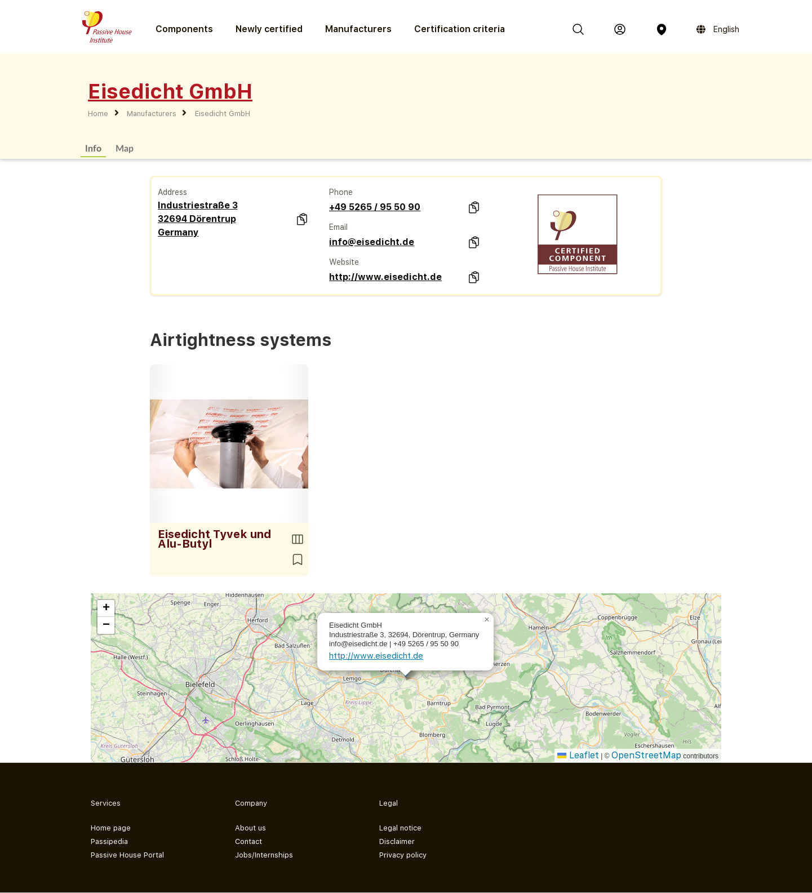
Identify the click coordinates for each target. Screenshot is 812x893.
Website (344, 261)
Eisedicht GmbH (222, 113)
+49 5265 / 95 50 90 (374, 207)
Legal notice (400, 828)
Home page (111, 828)
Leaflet (578, 755)
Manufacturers (358, 29)
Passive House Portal (127, 855)
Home (98, 113)
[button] (487, 620)
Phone (341, 192)
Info (93, 148)
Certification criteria (459, 29)
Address (172, 192)
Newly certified (269, 29)
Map (125, 148)
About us (250, 828)
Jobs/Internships (264, 855)
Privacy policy (403, 855)
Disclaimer (397, 841)
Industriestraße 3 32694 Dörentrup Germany (198, 219)
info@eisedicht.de (371, 242)
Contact (248, 841)
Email (338, 227)
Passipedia (109, 841)
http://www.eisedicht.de (385, 277)
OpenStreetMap (646, 755)
